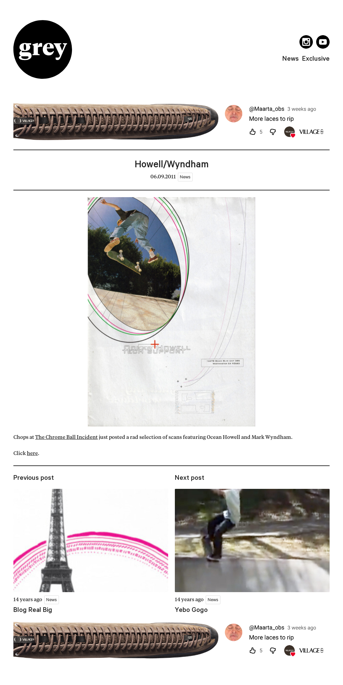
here (32, 453)
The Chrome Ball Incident (66, 437)
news (290, 58)
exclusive (316, 58)
